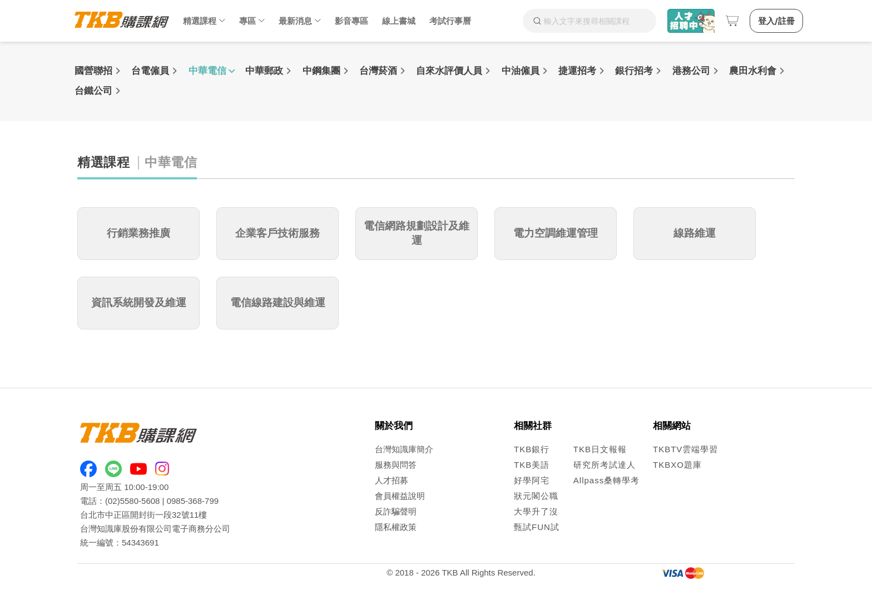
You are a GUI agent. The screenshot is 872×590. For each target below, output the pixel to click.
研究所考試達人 (604, 464)
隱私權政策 (396, 527)
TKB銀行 (531, 449)
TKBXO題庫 (677, 464)
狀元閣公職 (536, 496)
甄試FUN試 (536, 527)
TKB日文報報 (600, 449)
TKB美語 (531, 464)
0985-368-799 (193, 501)
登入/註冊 (776, 21)
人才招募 (391, 480)
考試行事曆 (450, 21)
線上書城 (398, 21)
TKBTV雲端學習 (685, 449)
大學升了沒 (536, 511)
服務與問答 (396, 464)
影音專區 (351, 21)
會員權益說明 (400, 496)
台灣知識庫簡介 (404, 449)
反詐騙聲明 (396, 511)
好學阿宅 (531, 480)
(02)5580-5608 (132, 501)
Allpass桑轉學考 (606, 480)
